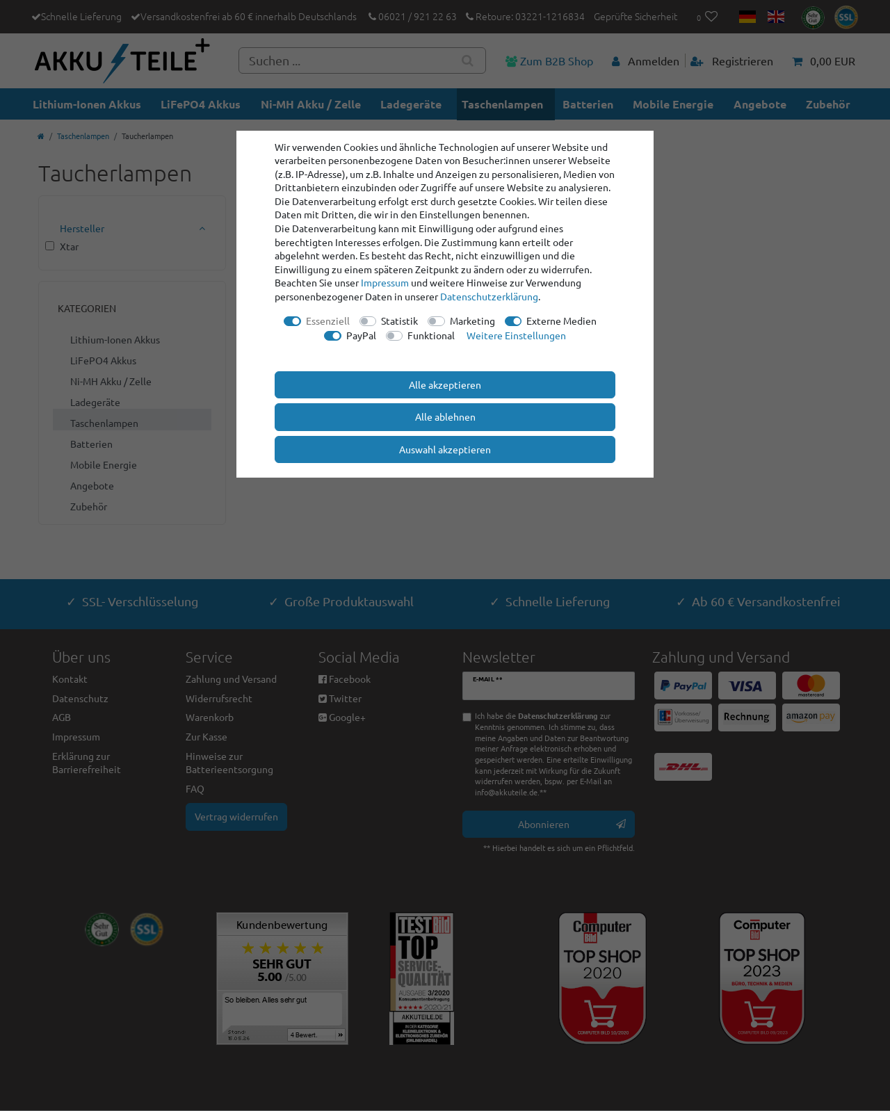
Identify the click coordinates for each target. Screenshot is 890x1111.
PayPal (361, 335)
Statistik (399, 320)
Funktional (431, 335)
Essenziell (328, 320)
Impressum (385, 282)
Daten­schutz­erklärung (489, 296)
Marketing (472, 320)
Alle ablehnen (445, 416)
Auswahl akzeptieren (445, 449)
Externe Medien (561, 320)
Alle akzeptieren (445, 384)
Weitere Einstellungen (516, 335)
